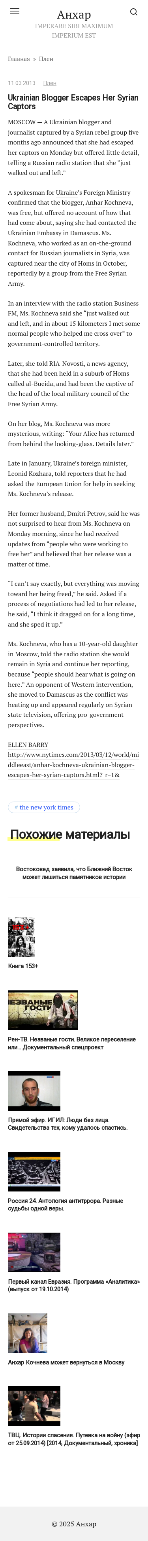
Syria (109, 253)
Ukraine (67, 192)
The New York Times (46, 807)
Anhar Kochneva (109, 202)
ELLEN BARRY (28, 744)
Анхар (74, 14)
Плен (49, 83)
